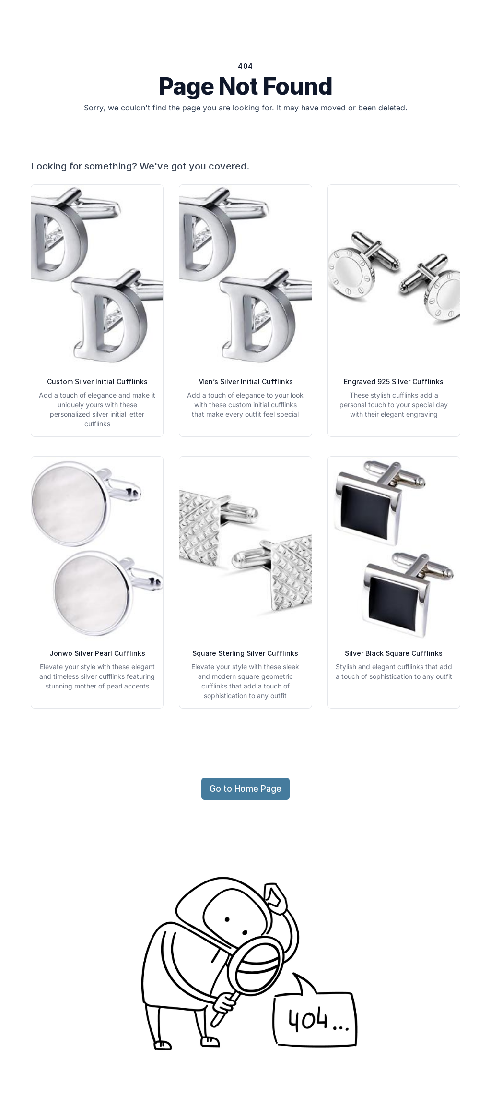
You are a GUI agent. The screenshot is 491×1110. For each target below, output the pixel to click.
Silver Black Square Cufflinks (394, 653)
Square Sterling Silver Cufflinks (245, 653)
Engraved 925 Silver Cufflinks (394, 381)
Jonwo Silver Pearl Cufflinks (97, 653)
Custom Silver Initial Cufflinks (97, 381)
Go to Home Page (245, 789)
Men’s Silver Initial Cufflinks (245, 381)
